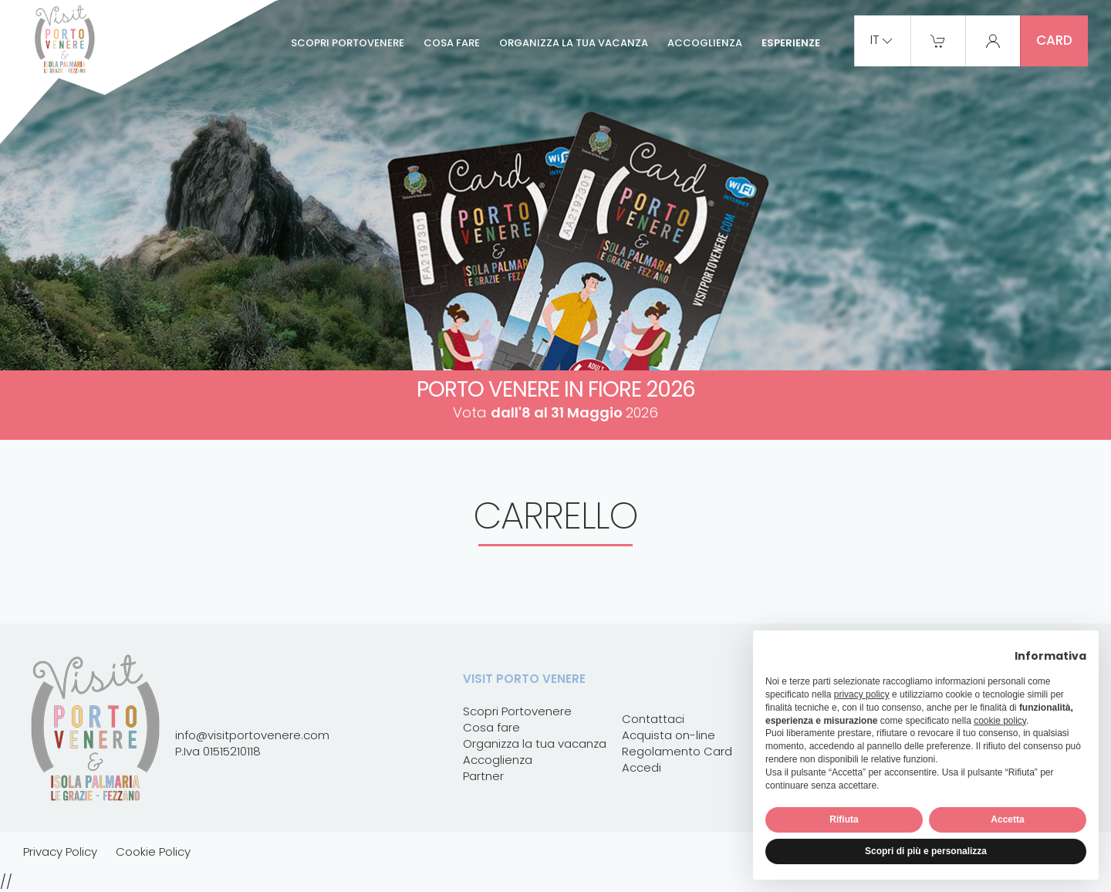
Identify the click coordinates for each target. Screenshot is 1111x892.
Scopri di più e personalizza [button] (926, 851)
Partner (483, 776)
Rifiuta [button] (843, 819)
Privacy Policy (60, 851)
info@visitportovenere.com (252, 735)
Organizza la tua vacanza (573, 42)
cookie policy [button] (1000, 720)
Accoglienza (704, 42)
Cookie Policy (153, 851)
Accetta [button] (1007, 819)
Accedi (641, 767)
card (1054, 40)
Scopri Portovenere (347, 42)
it (882, 41)
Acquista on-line (668, 735)
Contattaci (653, 719)
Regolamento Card (677, 751)
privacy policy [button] (862, 694)
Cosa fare (452, 42)
